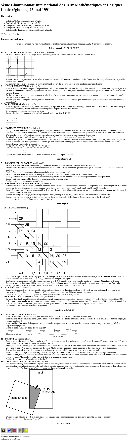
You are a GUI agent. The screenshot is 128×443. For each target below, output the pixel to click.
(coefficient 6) (26, 185)
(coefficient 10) (18, 316)
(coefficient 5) (22, 165)
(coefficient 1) (28, 52)
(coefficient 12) (24, 363)
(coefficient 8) (16, 289)
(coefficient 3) (18, 104)
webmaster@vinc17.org (10, 441)
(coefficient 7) (14, 210)
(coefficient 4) (20, 130)
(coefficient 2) (20, 86)
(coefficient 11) (15, 341)
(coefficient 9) (28, 299)
